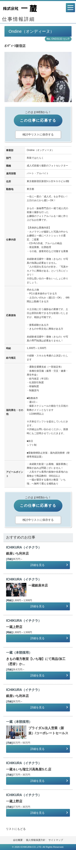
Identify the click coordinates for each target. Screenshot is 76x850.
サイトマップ (55, 840)
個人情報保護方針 (35, 840)
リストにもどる (16, 828)
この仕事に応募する (38, 120)
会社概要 (18, 840)
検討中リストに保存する (38, 134)
